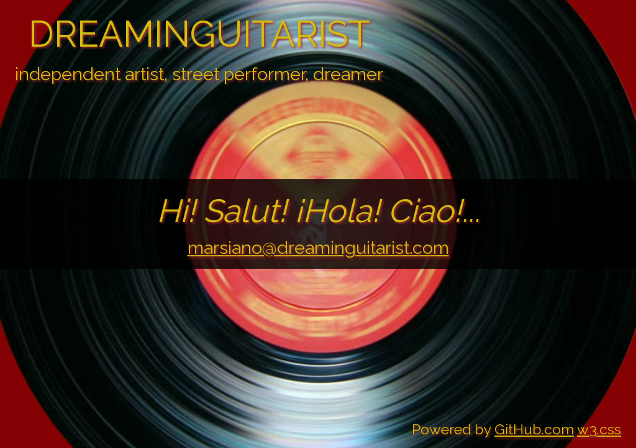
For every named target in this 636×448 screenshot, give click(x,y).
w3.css (599, 429)
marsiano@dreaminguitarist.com (318, 247)
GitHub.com (534, 429)
